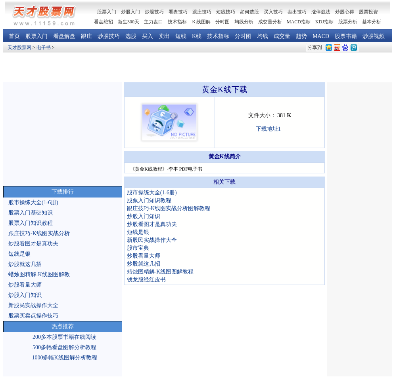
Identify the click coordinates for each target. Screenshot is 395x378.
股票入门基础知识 (30, 213)
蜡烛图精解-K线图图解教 (39, 274)
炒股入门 (130, 12)
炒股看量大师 (25, 285)
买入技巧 (273, 12)
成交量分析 (270, 22)
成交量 (282, 36)
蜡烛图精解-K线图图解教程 (160, 272)
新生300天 (128, 22)
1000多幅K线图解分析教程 (64, 358)
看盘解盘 (64, 36)
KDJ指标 (324, 22)
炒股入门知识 (25, 295)
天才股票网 (19, 47)
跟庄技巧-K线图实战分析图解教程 (169, 208)
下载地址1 (268, 129)
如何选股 (249, 12)
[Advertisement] (197, 68)
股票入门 (36, 36)
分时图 (222, 22)
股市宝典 (138, 248)
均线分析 (243, 22)
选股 (130, 36)
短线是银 (19, 254)
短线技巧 (225, 12)
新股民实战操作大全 (33, 305)
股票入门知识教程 (30, 223)
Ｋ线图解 (201, 22)
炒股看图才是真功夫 (33, 244)
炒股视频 (373, 36)
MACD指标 (299, 22)
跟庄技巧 (201, 12)
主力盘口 (153, 22)
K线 (196, 36)
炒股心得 (344, 12)
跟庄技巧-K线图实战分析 (39, 233)
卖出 (164, 36)
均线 (262, 36)
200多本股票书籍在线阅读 (64, 337)
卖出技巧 (297, 12)
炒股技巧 (154, 12)
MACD (321, 36)
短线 (180, 36)
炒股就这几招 (25, 264)
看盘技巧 (178, 12)
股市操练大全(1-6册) (33, 202)
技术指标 (177, 22)
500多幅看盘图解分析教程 (64, 347)
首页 (14, 36)
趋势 (301, 36)
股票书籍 (346, 36)
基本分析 (371, 22)
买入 (147, 36)
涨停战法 (320, 12)
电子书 (43, 47)
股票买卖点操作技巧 (33, 316)
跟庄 (86, 36)
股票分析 (347, 22)
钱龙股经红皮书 (146, 280)
